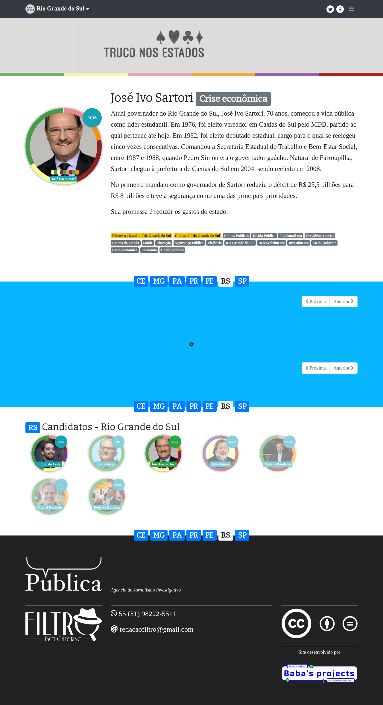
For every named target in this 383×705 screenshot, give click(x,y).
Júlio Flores (220, 464)
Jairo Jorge (106, 464)
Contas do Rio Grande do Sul (197, 236)
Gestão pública (172, 250)
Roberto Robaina (49, 507)
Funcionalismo (290, 236)
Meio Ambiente (324, 243)
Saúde (147, 243)
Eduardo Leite (49, 464)
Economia (149, 250)
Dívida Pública (264, 236)
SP (242, 281)
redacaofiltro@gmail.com (157, 629)
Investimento (299, 243)
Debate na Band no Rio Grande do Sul (141, 236)
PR (193, 281)
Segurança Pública (189, 243)
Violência (215, 243)
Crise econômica (124, 250)
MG (159, 281)
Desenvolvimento (272, 243)
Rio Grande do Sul (240, 243)
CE (140, 281)
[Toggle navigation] (351, 9)
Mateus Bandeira (277, 464)
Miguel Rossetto (333, 464)
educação (163, 243)
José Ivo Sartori (163, 464)
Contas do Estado (125, 243)
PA (177, 281)
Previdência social (320, 236)
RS (225, 281)
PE (209, 281)
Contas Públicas (236, 236)
